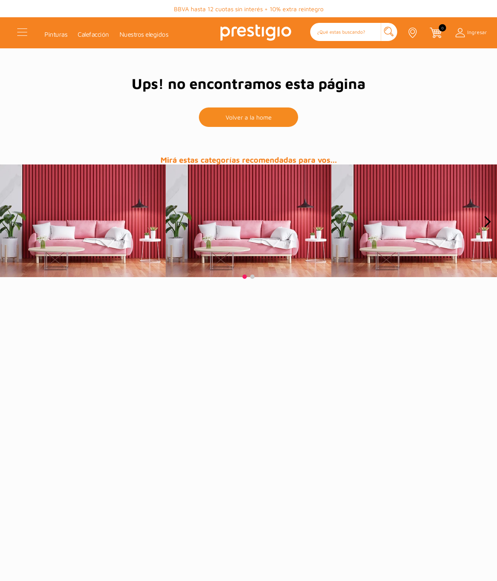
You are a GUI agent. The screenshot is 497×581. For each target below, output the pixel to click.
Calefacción (93, 34)
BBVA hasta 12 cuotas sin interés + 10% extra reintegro (249, 9)
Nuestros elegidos (144, 34)
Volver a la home (249, 117)
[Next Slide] (487, 221)
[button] (353, 32)
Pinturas (55, 34)
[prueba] (83, 220)
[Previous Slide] (10, 221)
